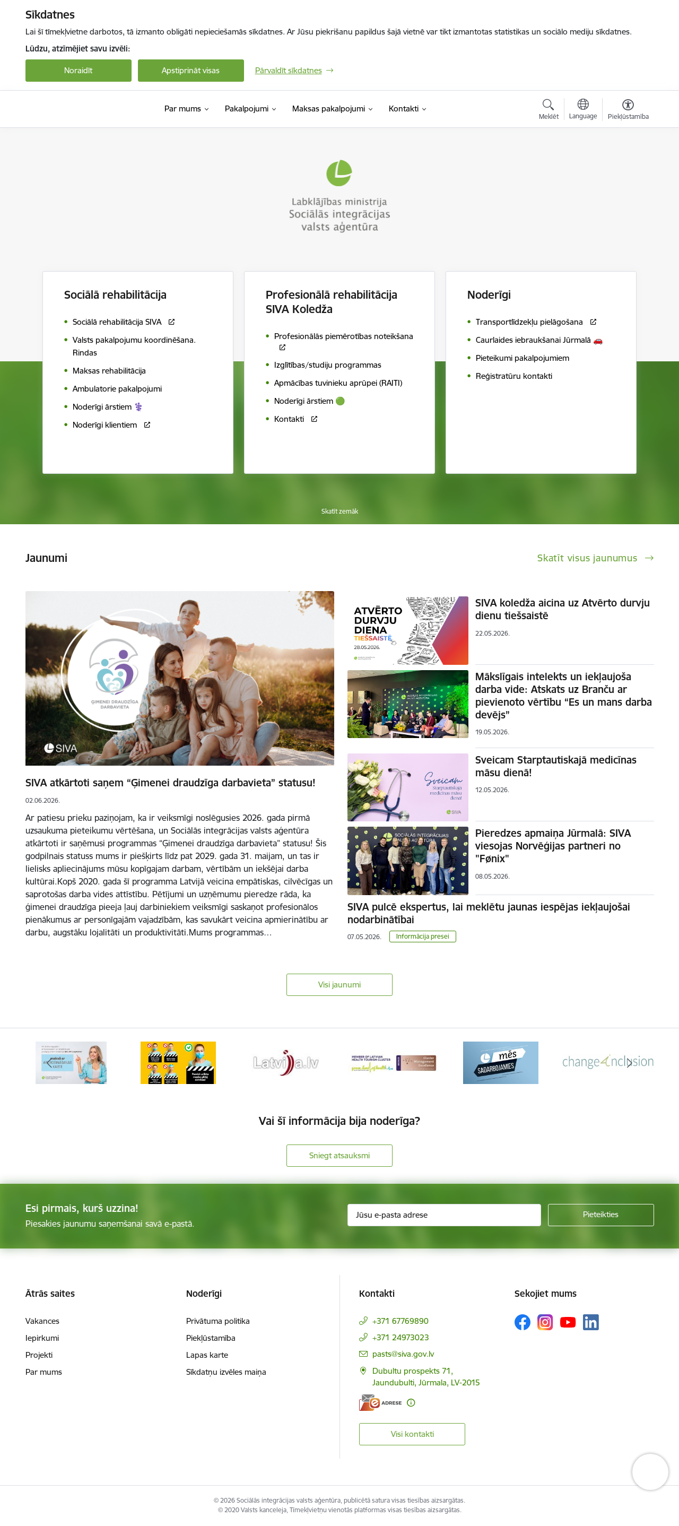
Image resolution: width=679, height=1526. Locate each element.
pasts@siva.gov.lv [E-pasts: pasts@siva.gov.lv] (403, 1354)
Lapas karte (207, 1355)
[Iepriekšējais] (50, 1063)
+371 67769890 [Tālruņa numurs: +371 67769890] (400, 1321)
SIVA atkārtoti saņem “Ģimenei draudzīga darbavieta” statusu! (170, 782)
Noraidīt (78, 70)
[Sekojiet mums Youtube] (568, 1321)
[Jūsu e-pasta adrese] (444, 1215)
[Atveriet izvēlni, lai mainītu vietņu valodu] (583, 110)
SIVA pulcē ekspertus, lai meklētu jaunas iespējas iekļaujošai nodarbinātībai (488, 913)
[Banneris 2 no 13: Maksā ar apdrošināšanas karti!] (178, 1062)
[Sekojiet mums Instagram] (545, 1322)
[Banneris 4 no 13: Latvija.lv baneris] (393, 1062)
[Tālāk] (629, 1063)
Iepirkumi (42, 1338)
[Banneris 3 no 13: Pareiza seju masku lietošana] (286, 1062)
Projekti (39, 1355)
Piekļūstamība (211, 1338)
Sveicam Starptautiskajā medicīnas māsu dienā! (556, 766)
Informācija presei (422, 936)
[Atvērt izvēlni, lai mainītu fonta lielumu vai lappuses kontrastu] (628, 111)
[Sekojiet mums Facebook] (522, 1322)
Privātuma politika (218, 1321)
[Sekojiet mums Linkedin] (591, 1322)
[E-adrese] (380, 1402)
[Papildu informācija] (411, 1403)
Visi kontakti (412, 1434)
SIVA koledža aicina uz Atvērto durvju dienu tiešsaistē (562, 609)
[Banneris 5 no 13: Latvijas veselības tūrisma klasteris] (501, 1062)
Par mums (43, 1372)
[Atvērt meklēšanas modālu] (549, 111)
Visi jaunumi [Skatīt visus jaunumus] (339, 984)
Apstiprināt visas (191, 70)
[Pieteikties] (601, 1215)
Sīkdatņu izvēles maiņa (226, 1372)
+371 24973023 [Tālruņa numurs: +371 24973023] (400, 1337)
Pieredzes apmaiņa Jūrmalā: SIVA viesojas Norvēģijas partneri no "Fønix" (553, 846)
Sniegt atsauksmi (339, 1155)
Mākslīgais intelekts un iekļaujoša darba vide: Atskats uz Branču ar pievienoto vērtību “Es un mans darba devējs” (563, 695)
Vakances (42, 1321)
